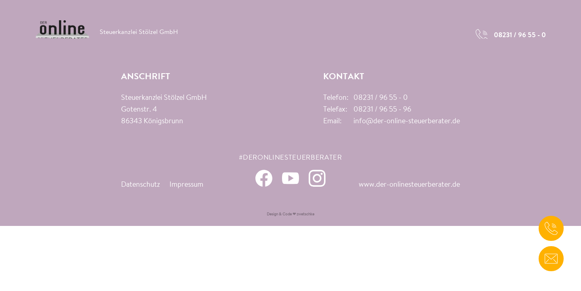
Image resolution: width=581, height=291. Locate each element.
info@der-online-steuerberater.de (406, 121)
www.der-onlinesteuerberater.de (409, 185)
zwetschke (305, 214)
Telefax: (335, 110)
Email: (332, 121)
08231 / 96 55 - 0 (380, 98)
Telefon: (336, 98)
